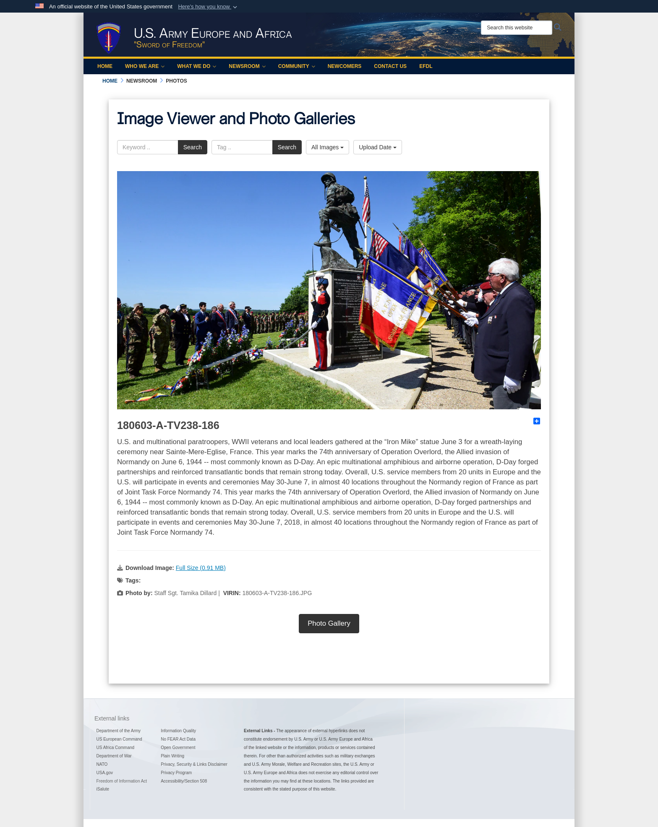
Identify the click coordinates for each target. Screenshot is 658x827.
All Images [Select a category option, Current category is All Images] (327, 147)
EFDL (425, 66)
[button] (208, 7)
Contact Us (390, 66)
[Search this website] (516, 28)
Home (104, 66)
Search (192, 147)
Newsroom (247, 66)
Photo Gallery (329, 623)
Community (296, 66)
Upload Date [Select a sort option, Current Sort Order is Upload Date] (378, 147)
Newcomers (345, 66)
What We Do (196, 66)
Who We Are (144, 66)
